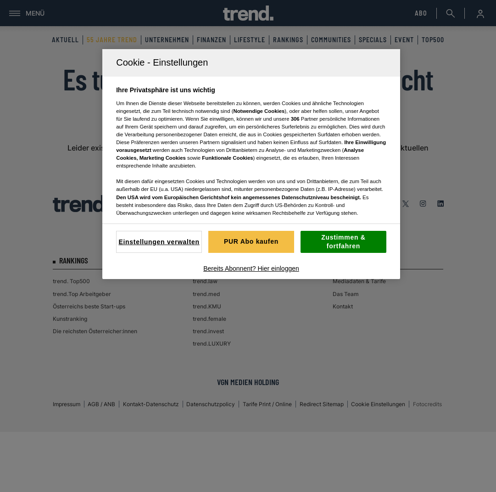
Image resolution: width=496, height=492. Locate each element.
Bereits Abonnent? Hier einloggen (251, 268)
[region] (251, 164)
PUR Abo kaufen (251, 241)
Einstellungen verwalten (158, 242)
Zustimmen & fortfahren (343, 242)
